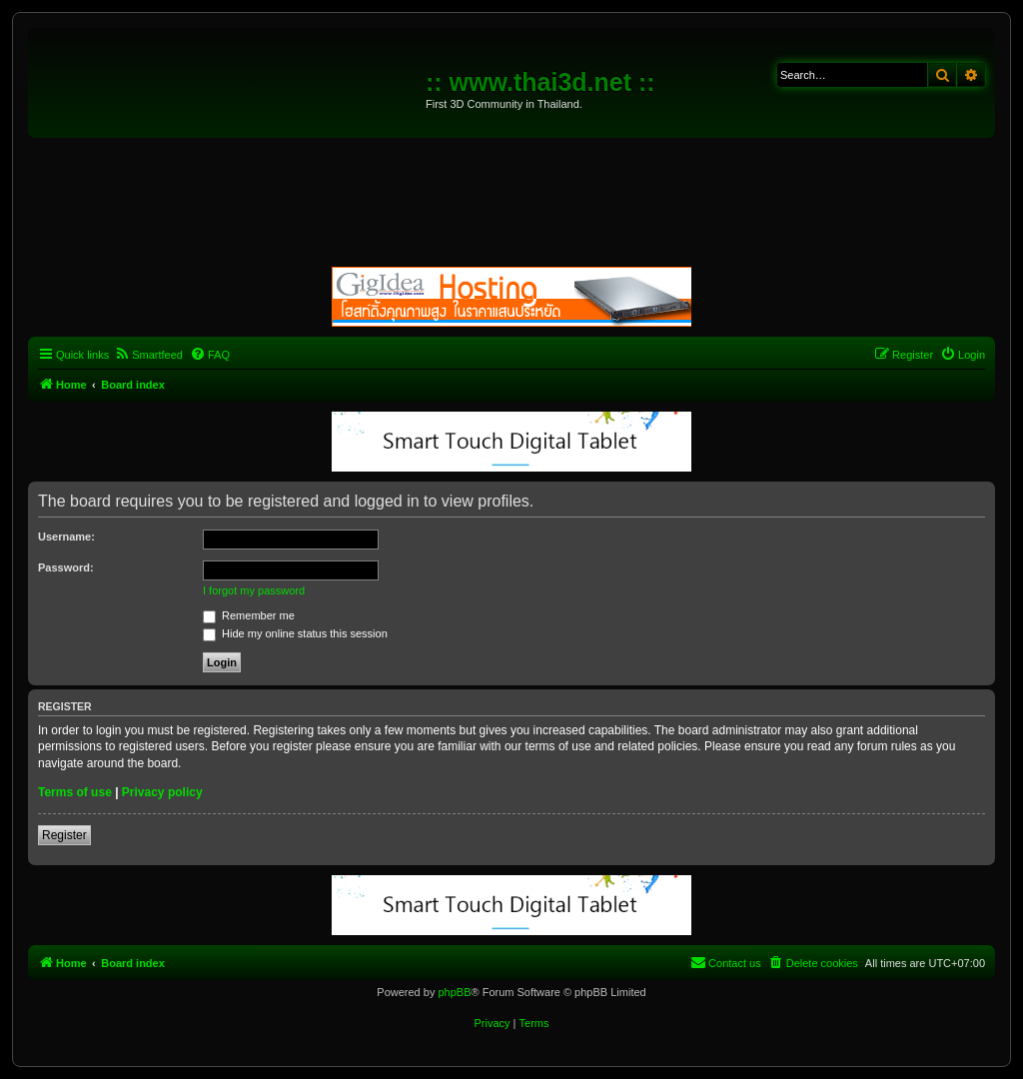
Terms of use (75, 792)
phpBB (454, 992)
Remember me (249, 615)
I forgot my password (254, 590)
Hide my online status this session (295, 633)
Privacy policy (162, 792)
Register (64, 835)
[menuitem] (148, 355)
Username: (66, 536)
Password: (66, 567)
